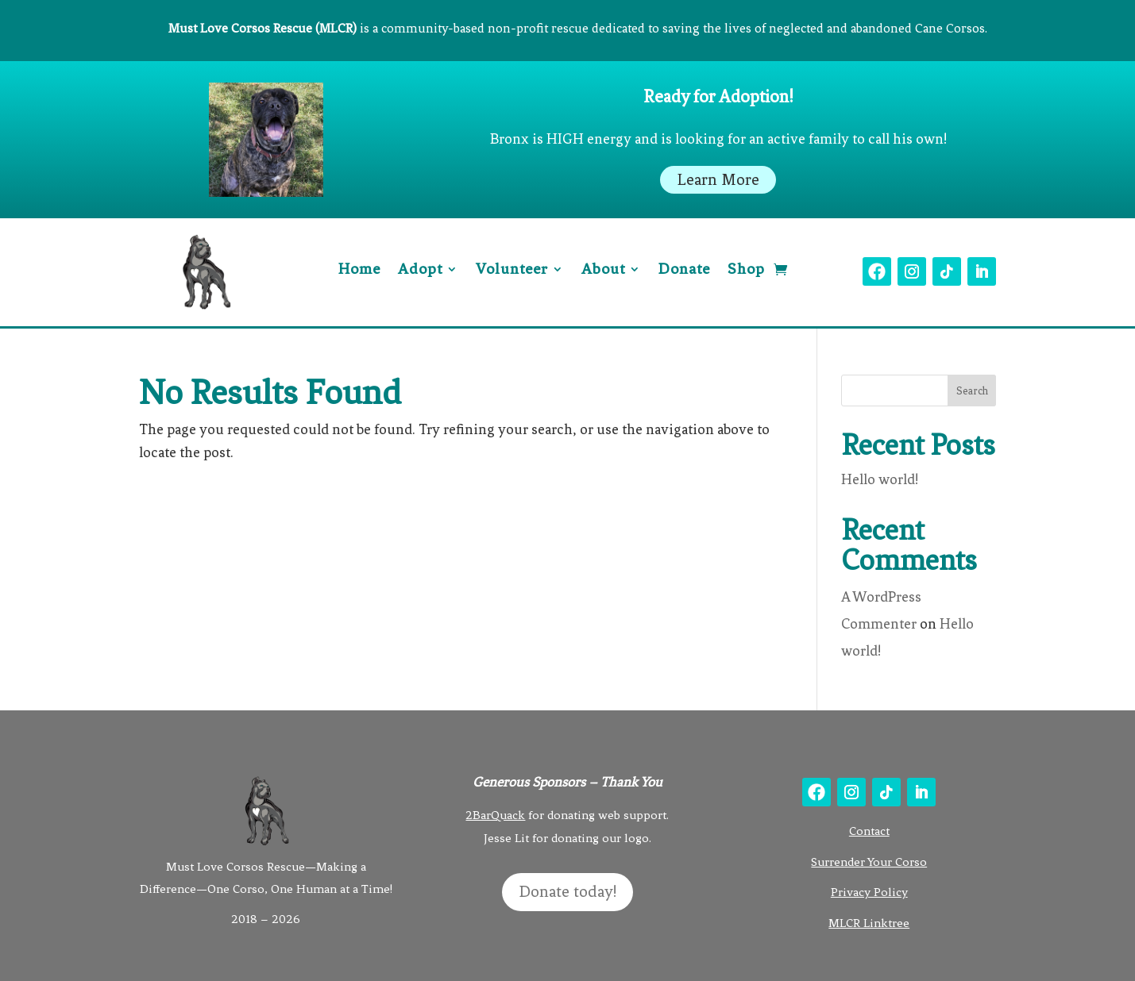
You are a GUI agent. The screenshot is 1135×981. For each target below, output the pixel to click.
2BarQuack (495, 815)
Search (972, 391)
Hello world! (879, 479)
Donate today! (567, 892)
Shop (746, 271)
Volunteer (512, 271)
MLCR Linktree (868, 923)
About (603, 271)
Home (359, 271)
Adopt (420, 271)
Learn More (718, 180)
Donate (684, 271)
